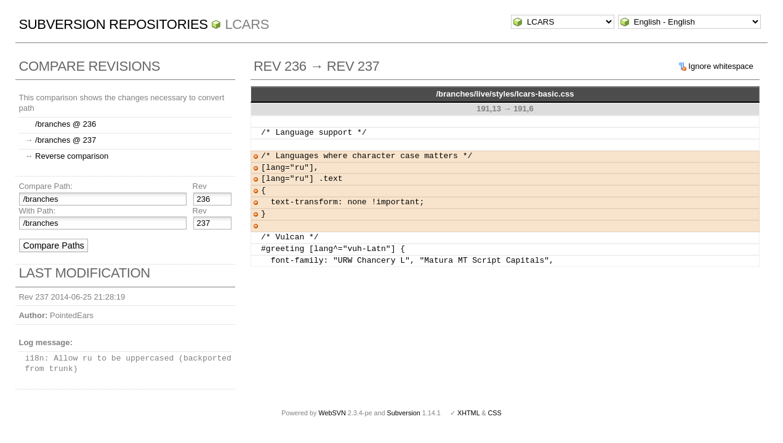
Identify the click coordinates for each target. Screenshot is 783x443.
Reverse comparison (71, 156)
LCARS (247, 24)
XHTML (468, 413)
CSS (495, 413)
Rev (200, 186)
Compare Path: (45, 186)
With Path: (36, 210)
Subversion (403, 413)
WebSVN (331, 413)
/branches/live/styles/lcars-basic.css (505, 93)
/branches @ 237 (65, 140)
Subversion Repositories (112, 24)
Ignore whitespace (720, 66)
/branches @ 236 (65, 124)
